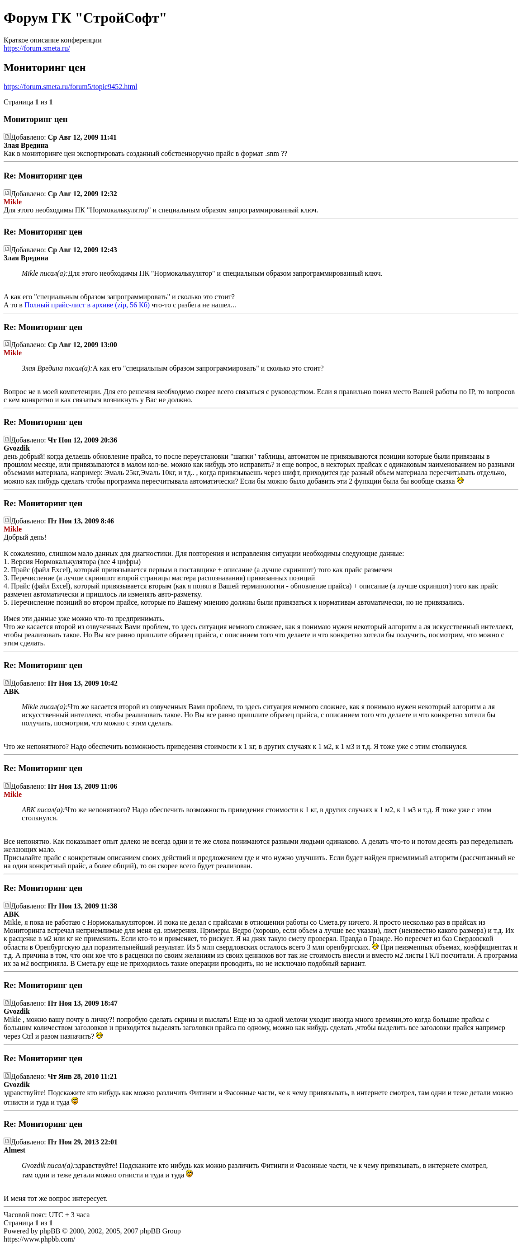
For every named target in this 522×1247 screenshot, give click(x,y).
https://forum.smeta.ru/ (37, 48)
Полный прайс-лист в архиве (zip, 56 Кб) (87, 305)
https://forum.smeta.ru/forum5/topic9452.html (71, 86)
